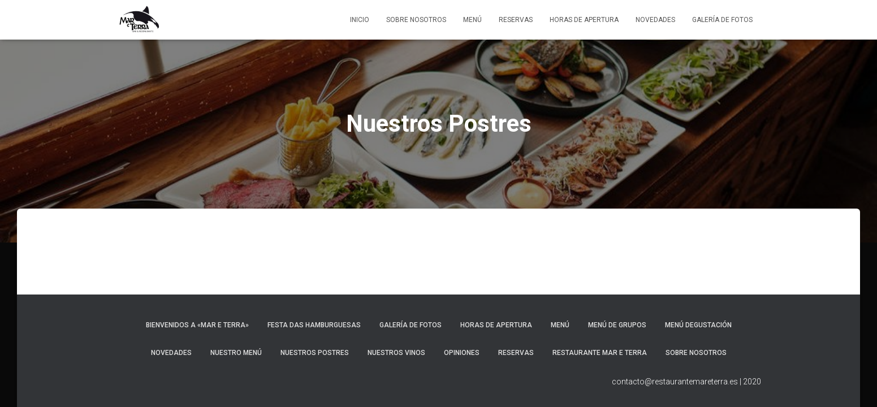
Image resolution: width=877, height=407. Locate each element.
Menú (472, 20)
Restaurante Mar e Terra (599, 353)
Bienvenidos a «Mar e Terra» (197, 325)
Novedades (655, 20)
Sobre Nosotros (416, 20)
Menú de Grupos (617, 325)
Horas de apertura (584, 20)
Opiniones (461, 353)
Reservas (516, 20)
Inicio (359, 20)
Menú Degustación (698, 325)
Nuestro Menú (236, 353)
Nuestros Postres (314, 353)
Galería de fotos (722, 20)
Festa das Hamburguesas (314, 325)
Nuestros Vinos (396, 353)
